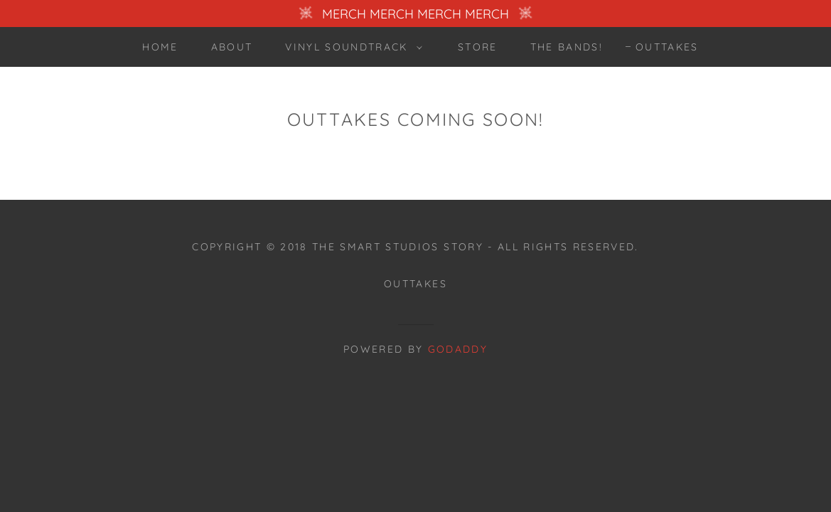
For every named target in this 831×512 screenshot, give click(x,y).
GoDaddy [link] (458, 349)
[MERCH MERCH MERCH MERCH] (415, 13)
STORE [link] (478, 47)
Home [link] (160, 47)
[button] (349, 46)
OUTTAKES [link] (667, 47)
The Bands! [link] (566, 47)
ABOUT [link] (232, 47)
